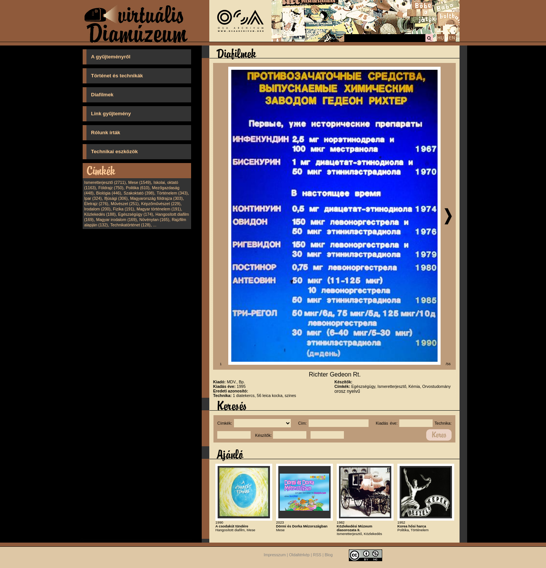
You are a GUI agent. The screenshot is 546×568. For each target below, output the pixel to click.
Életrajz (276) (96, 203)
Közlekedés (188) (100, 214)
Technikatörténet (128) (130, 225)
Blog (329, 555)
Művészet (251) (124, 203)
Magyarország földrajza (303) (156, 198)
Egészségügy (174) (135, 214)
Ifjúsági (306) (116, 198)
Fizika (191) (123, 209)
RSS (317, 555)
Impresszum (275, 555)
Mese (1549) (139, 182)
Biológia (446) (108, 193)
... (155, 225)
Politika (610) (137, 187)
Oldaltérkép (299, 555)
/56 (448, 364)
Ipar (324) (93, 198)
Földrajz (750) (110, 187)
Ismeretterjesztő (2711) (105, 182)
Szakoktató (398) (139, 193)
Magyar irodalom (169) (116, 219)
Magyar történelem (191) (158, 209)
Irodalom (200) (97, 209)
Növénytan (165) (154, 219)
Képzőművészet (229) (160, 203)
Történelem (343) (172, 193)
